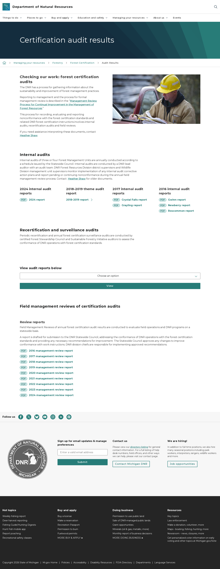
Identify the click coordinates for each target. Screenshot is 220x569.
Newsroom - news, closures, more (185, 533)
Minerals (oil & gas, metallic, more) (131, 529)
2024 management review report (51, 395)
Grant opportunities (123, 524)
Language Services (164, 562)
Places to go (37, 17)
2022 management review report (51, 384)
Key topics (173, 516)
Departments (143, 562)
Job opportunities (182, 463)
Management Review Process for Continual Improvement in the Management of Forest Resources (58, 104)
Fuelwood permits (67, 533)
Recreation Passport (69, 524)
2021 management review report (51, 378)
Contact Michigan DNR (131, 463)
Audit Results (110, 62)
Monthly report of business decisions (132, 533)
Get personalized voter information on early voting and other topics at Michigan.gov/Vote (191, 539)
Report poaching (11, 533)
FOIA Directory (124, 562)
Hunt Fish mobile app (14, 529)
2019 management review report (51, 367)
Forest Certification (82, 62)
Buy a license (65, 516)
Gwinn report (177, 199)
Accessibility (79, 562)
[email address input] (83, 452)
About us (160, 17)
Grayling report (132, 205)
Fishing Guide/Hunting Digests (19, 524)
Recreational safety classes (17, 537)
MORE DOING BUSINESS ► (128, 537)
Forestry (57, 62)
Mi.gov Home (50, 562)
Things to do (12, 17)
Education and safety (93, 17)
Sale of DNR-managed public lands (131, 520)
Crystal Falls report (134, 199)
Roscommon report (181, 210)
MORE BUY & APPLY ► (70, 537)
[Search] (216, 7)
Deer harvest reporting (14, 520)
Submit (82, 462)
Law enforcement (177, 520)
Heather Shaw (29, 135)
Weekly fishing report (14, 516)
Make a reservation (68, 520)
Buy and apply (62, 17)
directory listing (139, 447)
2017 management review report (51, 356)
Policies (65, 562)
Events (177, 17)
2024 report (37, 199)
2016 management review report (51, 350)
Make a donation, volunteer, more (185, 524)
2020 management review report (51, 373)
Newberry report (179, 205)
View (110, 285)
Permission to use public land (128, 516)
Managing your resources (130, 17)
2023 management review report (51, 389)
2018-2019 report (79, 199)
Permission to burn (68, 529)
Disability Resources (101, 562)
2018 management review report (51, 361)
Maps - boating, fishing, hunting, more (188, 529)
